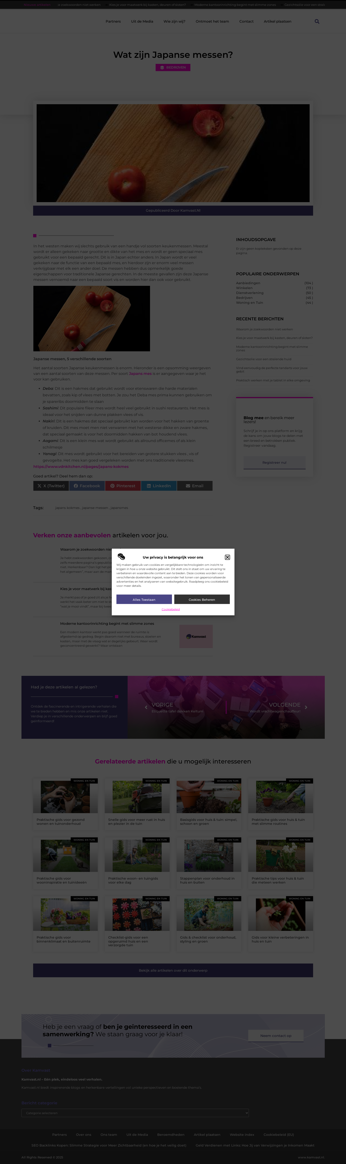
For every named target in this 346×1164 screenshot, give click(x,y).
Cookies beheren (202, 599)
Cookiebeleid (171, 609)
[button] (227, 557)
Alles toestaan (144, 599)
